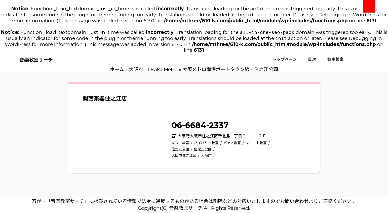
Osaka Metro (163, 71)
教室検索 (335, 61)
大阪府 (136, 71)
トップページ (285, 61)
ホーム (117, 71)
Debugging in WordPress (349, 16)
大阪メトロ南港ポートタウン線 (215, 71)
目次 (312, 61)
